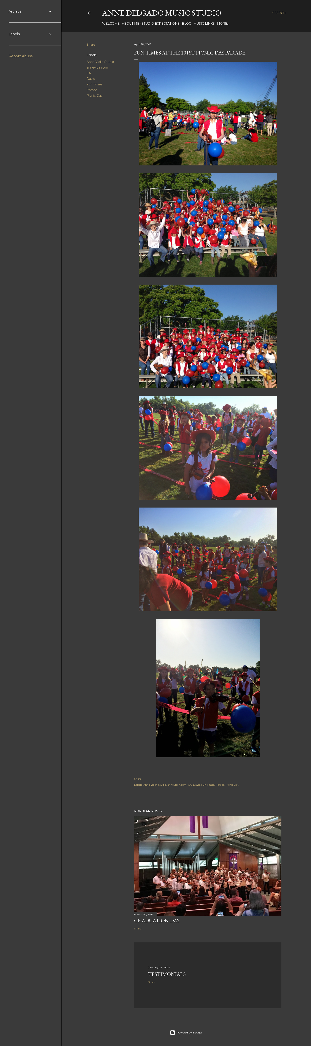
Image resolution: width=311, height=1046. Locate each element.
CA (89, 73)
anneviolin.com (98, 67)
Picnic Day (95, 96)
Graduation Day (156, 920)
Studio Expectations (160, 24)
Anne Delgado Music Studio (161, 13)
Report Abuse (21, 56)
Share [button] (91, 44)
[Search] (279, 13)
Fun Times (94, 84)
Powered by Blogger (186, 1032)
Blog (186, 24)
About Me (130, 24)
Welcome (111, 24)
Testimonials (167, 974)
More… (223, 24)
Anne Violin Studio (100, 62)
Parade (92, 90)
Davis (91, 79)
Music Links (204, 24)
